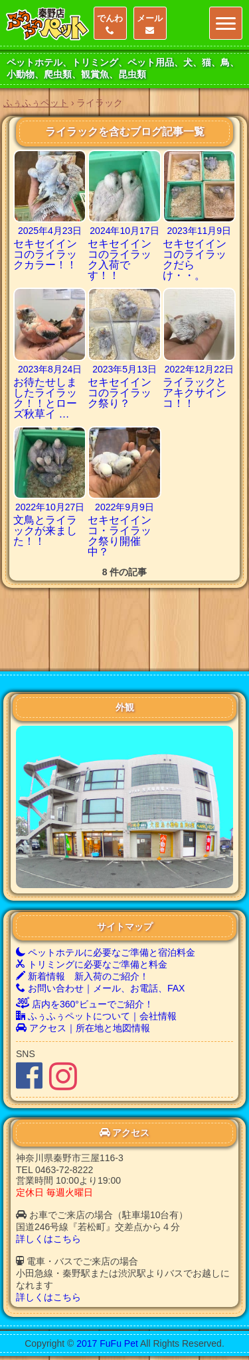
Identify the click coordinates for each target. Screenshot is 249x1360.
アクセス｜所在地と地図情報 (83, 974)
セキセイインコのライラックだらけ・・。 (194, 259)
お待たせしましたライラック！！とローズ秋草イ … (45, 398)
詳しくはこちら (48, 1185)
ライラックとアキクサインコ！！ (194, 392)
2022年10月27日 (49, 507)
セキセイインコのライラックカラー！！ (45, 254)
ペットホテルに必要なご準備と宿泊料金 (105, 898)
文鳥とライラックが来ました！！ (45, 530)
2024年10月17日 (124, 230)
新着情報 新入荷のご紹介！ (82, 922)
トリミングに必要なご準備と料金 (91, 910)
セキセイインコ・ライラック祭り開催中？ (119, 535)
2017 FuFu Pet (107, 1289)
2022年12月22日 (199, 369)
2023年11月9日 (199, 230)
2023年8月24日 (50, 369)
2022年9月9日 (124, 507)
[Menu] (225, 23)
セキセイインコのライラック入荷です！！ (119, 259)
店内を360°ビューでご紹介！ (84, 950)
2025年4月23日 (50, 230)
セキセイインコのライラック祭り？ (119, 392)
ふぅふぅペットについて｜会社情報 (96, 962)
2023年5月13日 (124, 369)
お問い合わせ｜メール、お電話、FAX (100, 934)
